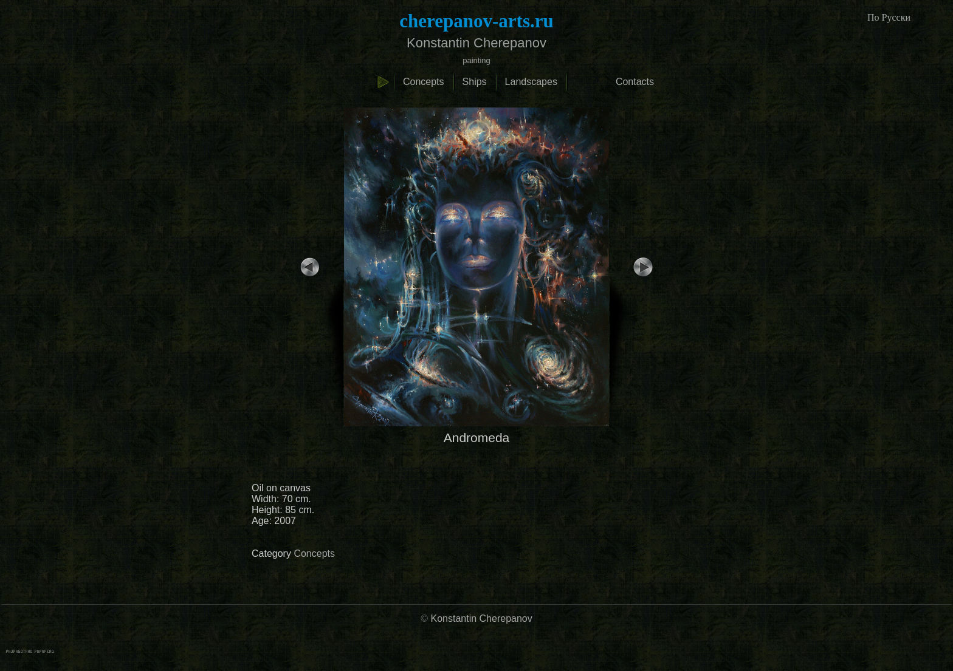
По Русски (888, 17)
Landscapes (531, 82)
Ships (475, 82)
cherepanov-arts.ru (476, 21)
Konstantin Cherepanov (481, 618)
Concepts (423, 82)
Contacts (635, 82)
